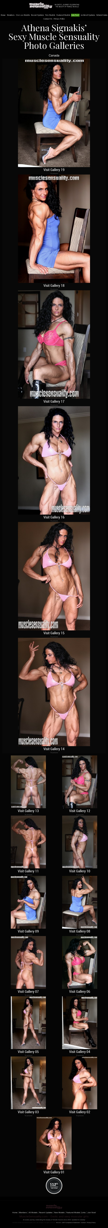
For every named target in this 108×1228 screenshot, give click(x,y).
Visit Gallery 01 (54, 1172)
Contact (83, 1222)
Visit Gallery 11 (28, 871)
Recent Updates (37, 15)
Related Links (101, 15)
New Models (50, 15)
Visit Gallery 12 (79, 811)
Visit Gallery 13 (28, 811)
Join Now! (75, 15)
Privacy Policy (59, 19)
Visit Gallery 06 (79, 992)
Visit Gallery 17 (54, 402)
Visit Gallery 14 (54, 749)
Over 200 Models (23, 15)
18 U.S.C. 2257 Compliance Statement (68, 1222)
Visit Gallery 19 (54, 170)
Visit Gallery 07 (28, 992)
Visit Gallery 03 (28, 1112)
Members (10, 15)
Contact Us (47, 19)
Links (83, 1212)
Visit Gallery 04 (79, 1052)
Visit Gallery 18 (54, 286)
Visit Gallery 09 (28, 931)
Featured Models (63, 15)
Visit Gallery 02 (79, 1112)
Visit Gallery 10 (79, 871)
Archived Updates (88, 15)
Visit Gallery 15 (54, 633)
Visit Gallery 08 (79, 931)
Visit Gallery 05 (28, 1052)
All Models (33, 1212)
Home (3, 15)
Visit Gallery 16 (54, 517)
